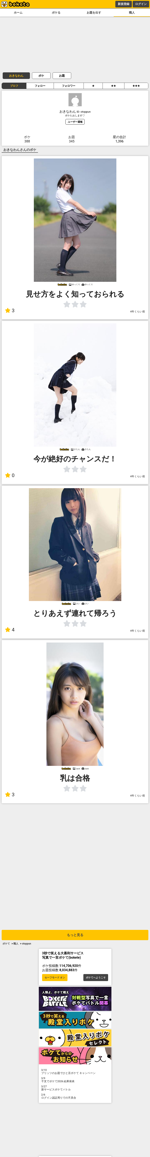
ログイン (141, 4)
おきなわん (16, 75)
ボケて (6, 943)
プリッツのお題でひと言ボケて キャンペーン (75, 1071)
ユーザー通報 (75, 121)
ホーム (18, 12)
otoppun (26, 943)
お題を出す (94, 12)
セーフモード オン (55, 977)
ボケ (41, 75)
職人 (132, 12)
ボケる (56, 12)
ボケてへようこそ (96, 977)
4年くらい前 (137, 311)
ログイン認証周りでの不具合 (75, 1096)
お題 (62, 75)
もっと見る (75, 935)
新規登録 (123, 4)
